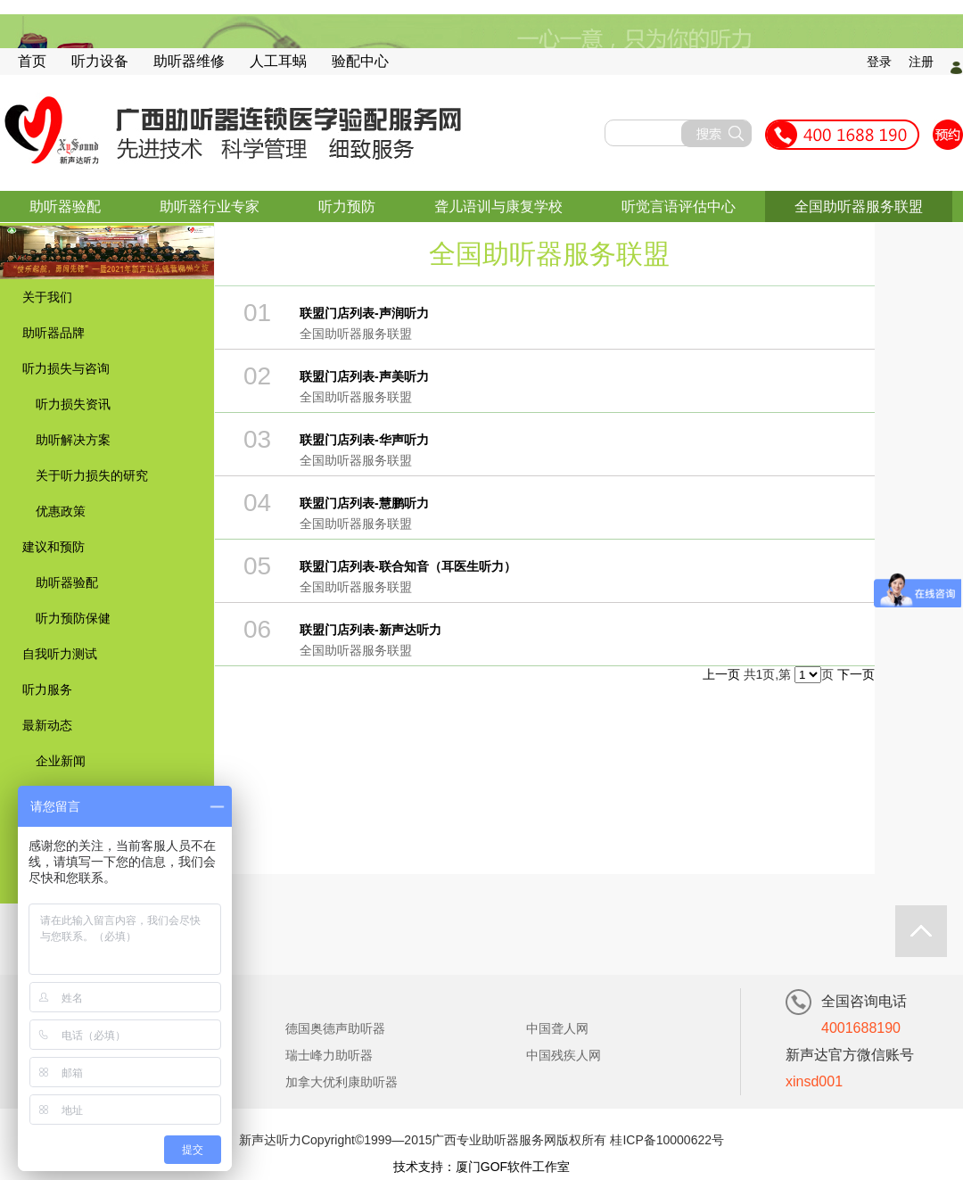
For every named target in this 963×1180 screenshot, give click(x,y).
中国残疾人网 (563, 1055)
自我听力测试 (59, 654)
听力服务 (47, 689)
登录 (879, 61)
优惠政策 (61, 511)
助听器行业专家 (209, 206)
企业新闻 (61, 761)
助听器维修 (189, 61)
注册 (921, 61)
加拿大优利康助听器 (341, 1082)
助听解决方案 (73, 440)
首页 (32, 61)
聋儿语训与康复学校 (498, 206)
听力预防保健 (73, 618)
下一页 (856, 674)
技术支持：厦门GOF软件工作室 (481, 1166)
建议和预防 (53, 547)
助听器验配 (65, 206)
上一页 (721, 674)
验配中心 (360, 61)
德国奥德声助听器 (335, 1028)
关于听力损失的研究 (92, 475)
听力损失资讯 (73, 404)
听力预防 (346, 206)
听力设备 (99, 61)
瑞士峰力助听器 (329, 1055)
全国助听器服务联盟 (858, 206)
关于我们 (47, 297)
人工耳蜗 (278, 61)
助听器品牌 (53, 333)
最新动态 (47, 725)
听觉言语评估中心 (678, 206)
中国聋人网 (557, 1028)
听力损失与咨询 (66, 368)
